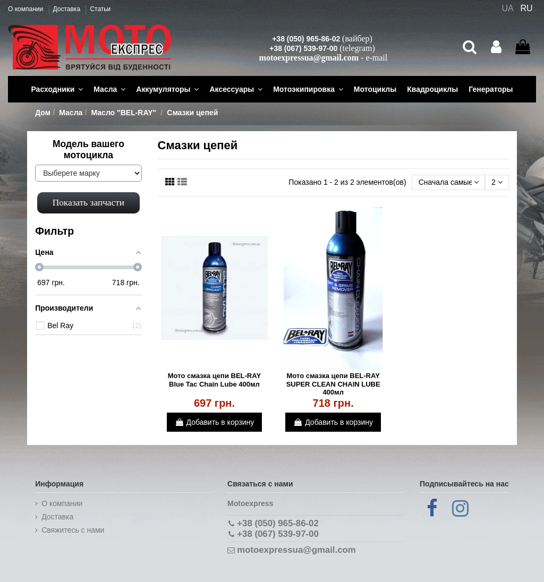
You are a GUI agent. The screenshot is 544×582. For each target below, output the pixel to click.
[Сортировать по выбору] (448, 182)
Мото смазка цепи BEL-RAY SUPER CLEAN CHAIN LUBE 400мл (333, 384)
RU (527, 8)
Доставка (67, 9)
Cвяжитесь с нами (72, 530)
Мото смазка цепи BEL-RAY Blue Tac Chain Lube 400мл (214, 380)
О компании (26, 9)
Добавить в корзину (214, 422)
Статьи (100, 9)
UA (507, 8)
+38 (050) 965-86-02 (306, 39)
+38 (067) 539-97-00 (303, 48)
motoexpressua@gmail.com (309, 57)
